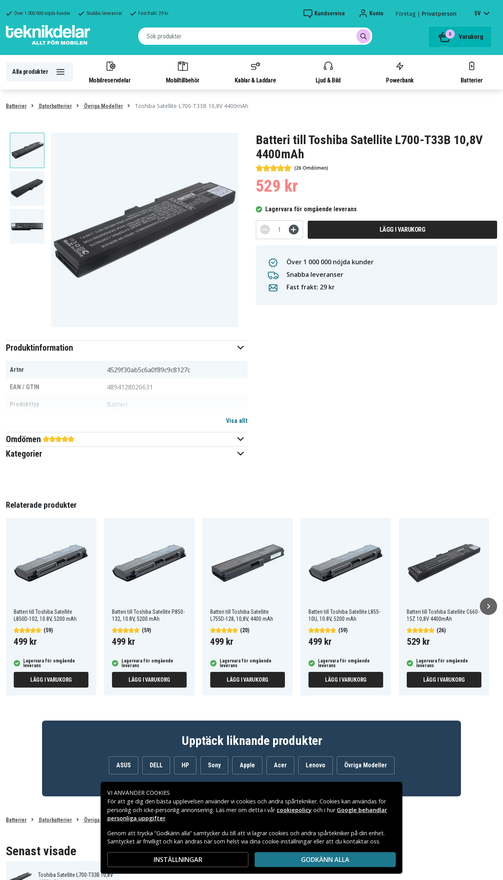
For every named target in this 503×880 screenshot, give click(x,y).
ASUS (123, 765)
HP (185, 765)
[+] (294, 229)
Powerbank (399, 72)
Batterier (472, 72)
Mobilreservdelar (109, 72)
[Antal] (279, 229)
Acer (280, 765)
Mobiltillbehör (182, 72)
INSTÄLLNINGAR (178, 859)
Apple (247, 765)
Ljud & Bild (328, 72)
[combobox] (255, 36)
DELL (156, 765)
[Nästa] (488, 606)
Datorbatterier (55, 106)
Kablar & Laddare (255, 72)
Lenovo (315, 765)
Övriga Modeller (103, 106)
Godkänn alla (325, 859)
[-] (265, 229)
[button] (127, 347)
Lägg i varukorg (403, 229)
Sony (214, 765)
